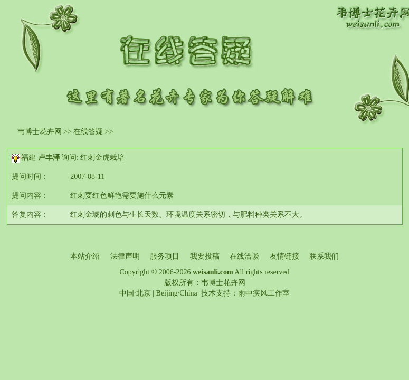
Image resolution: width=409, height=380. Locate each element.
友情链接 (284, 256)
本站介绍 (85, 256)
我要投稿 (205, 256)
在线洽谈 (244, 256)
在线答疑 (88, 132)
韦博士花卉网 (39, 132)
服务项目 (164, 256)
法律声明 (125, 256)
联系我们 (324, 256)
